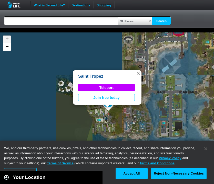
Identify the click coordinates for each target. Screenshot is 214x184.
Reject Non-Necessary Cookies (179, 173)
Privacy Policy (170, 158)
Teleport (106, 88)
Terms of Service (60, 163)
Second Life (16, 4)
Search (161, 21)
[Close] (205, 148)
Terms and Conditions (157, 163)
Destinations (81, 5)
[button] (138, 73)
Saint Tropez (90, 76)
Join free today (106, 98)
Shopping (104, 5)
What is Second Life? (49, 5)
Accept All (131, 173)
